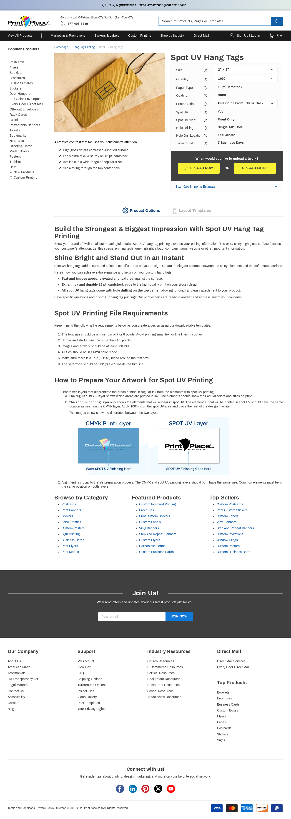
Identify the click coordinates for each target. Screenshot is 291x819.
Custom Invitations (230, 534)
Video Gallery (87, 697)
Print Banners (71, 510)
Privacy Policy (45, 808)
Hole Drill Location (189, 135)
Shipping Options (90, 679)
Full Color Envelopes (25, 99)
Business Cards (21, 83)
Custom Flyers (149, 540)
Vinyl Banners (149, 528)
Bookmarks (18, 135)
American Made (19, 667)
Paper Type (185, 88)
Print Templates (89, 703)
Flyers (14, 67)
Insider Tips (86, 691)
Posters (15, 156)
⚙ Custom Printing (23, 177)
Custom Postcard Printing (157, 504)
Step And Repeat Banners (157, 534)
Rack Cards (18, 114)
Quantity (182, 79)
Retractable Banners (25, 125)
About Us (14, 661)
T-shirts (15, 162)
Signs (221, 740)
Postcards (17, 62)
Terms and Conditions (21, 808)
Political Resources (161, 673)
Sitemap (61, 808)
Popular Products (23, 49)
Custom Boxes (227, 710)
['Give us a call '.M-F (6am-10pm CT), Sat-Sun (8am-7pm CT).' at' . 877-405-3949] (74, 24)
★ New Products (22, 172)
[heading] (168, 233)
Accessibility (16, 697)
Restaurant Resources (163, 685)
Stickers (15, 88)
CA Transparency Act (23, 679)
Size (179, 70)
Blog (11, 709)
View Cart (84, 667)
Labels (15, 120)
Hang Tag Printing (84, 47)
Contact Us (16, 691)
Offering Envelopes (24, 109)
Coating (182, 95)
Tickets (15, 130)
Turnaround (185, 143)
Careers (13, 703)
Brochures (17, 78)
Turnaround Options (92, 685)
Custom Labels (150, 522)
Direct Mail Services (231, 661)
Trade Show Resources (164, 697)
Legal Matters (18, 685)
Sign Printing (71, 534)
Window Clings (227, 540)
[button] (281, 21)
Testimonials (16, 673)
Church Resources (160, 661)
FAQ (81, 673)
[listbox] (246, 69)
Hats (13, 167)
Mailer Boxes (19, 151)
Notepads (17, 141)
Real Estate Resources (163, 679)
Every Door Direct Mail (26, 104)
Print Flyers (70, 546)
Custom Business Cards (156, 552)
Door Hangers (20, 93)
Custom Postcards (230, 504)
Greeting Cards (21, 146)
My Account (86, 661)
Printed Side (185, 104)
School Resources (160, 691)
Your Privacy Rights (91, 709)
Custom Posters (73, 528)
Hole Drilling (185, 128)
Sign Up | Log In (248, 35)
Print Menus (70, 552)
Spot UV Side (186, 120)
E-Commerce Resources (165, 667)
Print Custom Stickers (154, 516)
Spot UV (182, 112)
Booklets (16, 72)
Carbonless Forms (152, 546)
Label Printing (71, 522)
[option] (109, 93)
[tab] (140, 211)
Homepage (61, 47)
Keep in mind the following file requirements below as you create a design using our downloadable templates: (168, 399)
